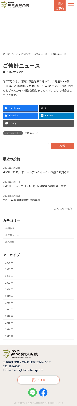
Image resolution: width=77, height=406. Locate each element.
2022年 (9, 276)
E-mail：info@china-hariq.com (23, 370)
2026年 (9, 262)
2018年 (9, 302)
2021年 (9, 282)
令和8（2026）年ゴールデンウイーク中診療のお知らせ (36, 172)
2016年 (9, 316)
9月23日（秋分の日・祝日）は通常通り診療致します (34, 186)
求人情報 (9, 241)
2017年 (9, 309)
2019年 (9, 296)
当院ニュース (31, 132)
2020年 (9, 289)
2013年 (9, 336)
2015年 (9, 322)
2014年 (9, 329)
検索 (62, 145)
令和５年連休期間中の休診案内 (21, 200)
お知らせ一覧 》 (63, 208)
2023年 (9, 269)
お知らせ (9, 228)
